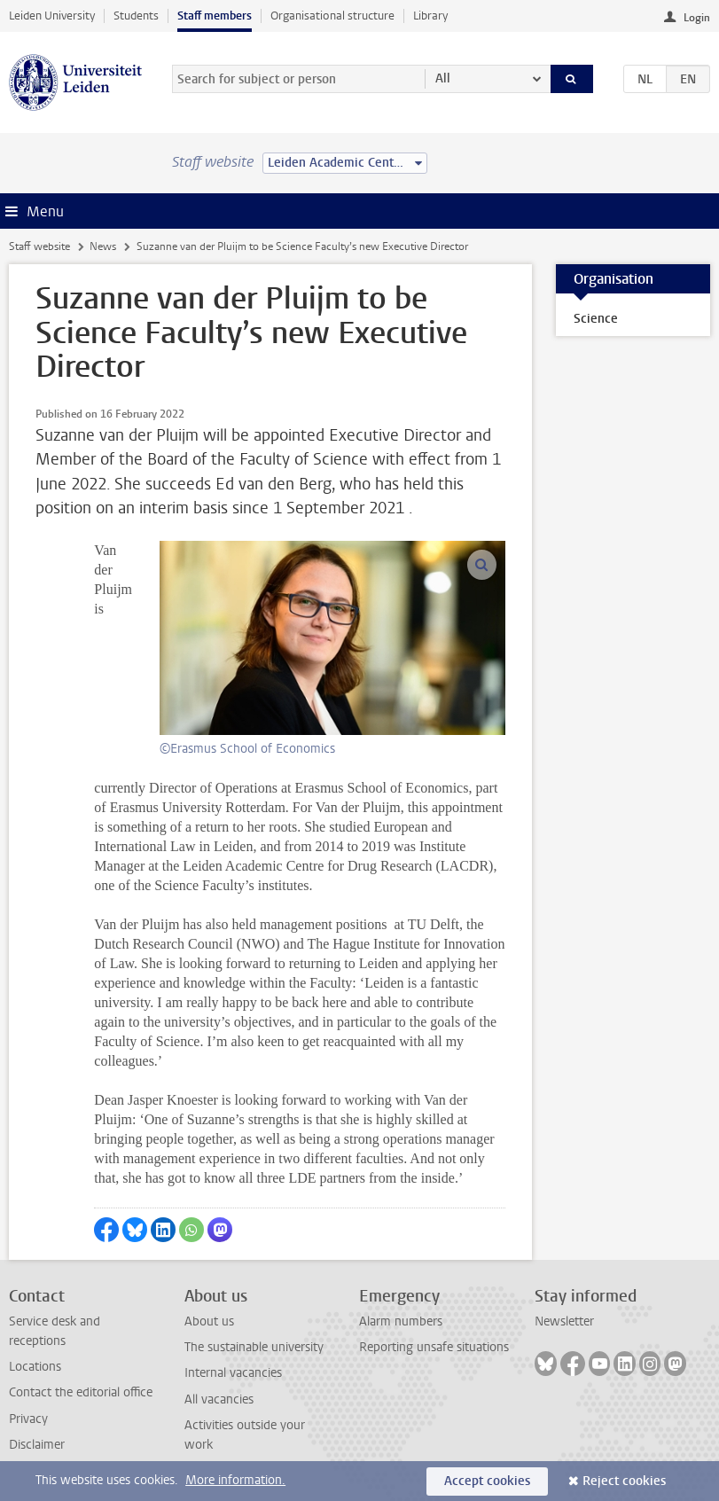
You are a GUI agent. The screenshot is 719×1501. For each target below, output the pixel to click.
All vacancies (219, 1399)
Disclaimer (37, 1444)
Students (136, 15)
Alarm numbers (400, 1321)
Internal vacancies (233, 1372)
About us (209, 1321)
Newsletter (564, 1321)
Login (697, 18)
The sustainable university (254, 1347)
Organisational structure (332, 15)
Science (596, 318)
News (103, 246)
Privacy (28, 1419)
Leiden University (52, 15)
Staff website (39, 246)
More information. (235, 1480)
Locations (35, 1366)
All (442, 78)
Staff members (214, 15)
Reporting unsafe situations (434, 1347)
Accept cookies (487, 1481)
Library (430, 15)
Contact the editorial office (80, 1392)
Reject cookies (624, 1481)
